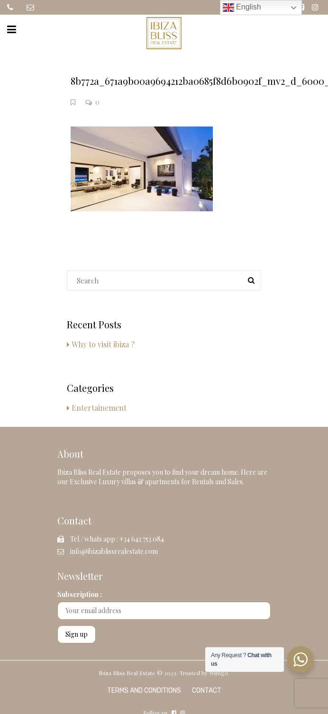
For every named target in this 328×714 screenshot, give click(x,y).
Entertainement (99, 408)
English (242, 7)
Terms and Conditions (144, 691)
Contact (206, 691)
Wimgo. (219, 673)
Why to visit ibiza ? (103, 344)
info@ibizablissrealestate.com (114, 551)
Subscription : (79, 594)
